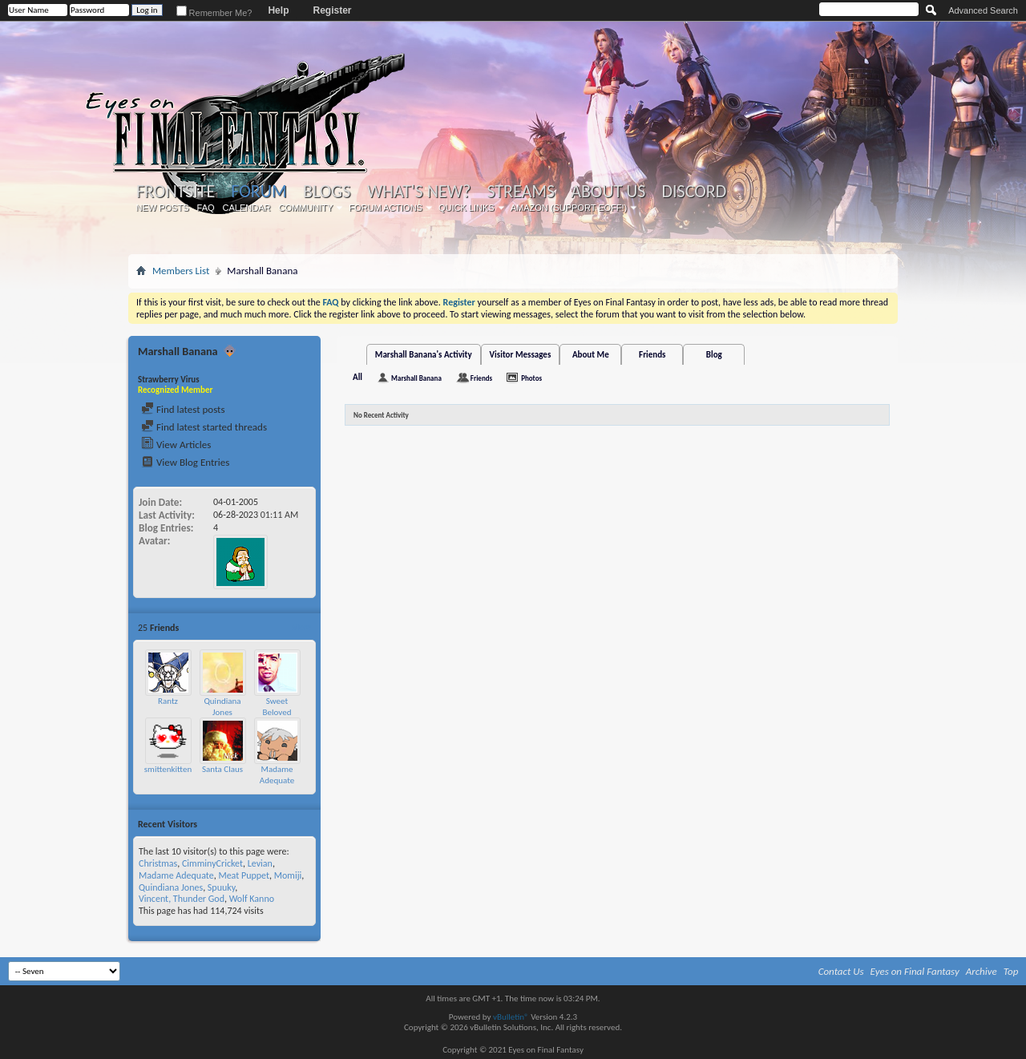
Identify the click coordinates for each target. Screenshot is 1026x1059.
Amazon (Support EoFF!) (569, 207)
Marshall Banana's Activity (423, 355)
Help (278, 10)
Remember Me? (214, 13)
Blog (714, 355)
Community (305, 207)
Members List (180, 271)
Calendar (247, 207)
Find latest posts (183, 409)
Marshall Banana (416, 378)
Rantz (168, 701)
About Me (590, 355)
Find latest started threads (204, 427)
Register (332, 10)
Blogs (326, 191)
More (301, 627)
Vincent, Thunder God (181, 898)
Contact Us (841, 971)
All (357, 377)
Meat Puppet (243, 875)
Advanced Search (983, 10)
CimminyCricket (212, 863)
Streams (521, 191)
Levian (260, 863)
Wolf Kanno (251, 898)
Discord (693, 191)
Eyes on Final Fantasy (914, 971)
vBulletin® (511, 1017)
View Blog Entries (185, 462)
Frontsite (175, 191)
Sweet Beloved (277, 706)
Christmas (158, 863)
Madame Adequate (277, 775)
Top (1011, 971)
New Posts (162, 207)
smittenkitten (168, 769)
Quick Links (466, 207)
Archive (981, 971)
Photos (531, 378)
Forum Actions (385, 207)
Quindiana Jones (222, 706)
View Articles (176, 445)
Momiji (288, 875)
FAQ (206, 207)
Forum (258, 191)
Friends (652, 355)
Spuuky (221, 887)
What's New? (419, 191)
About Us (608, 191)
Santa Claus (222, 769)
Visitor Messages (520, 355)
